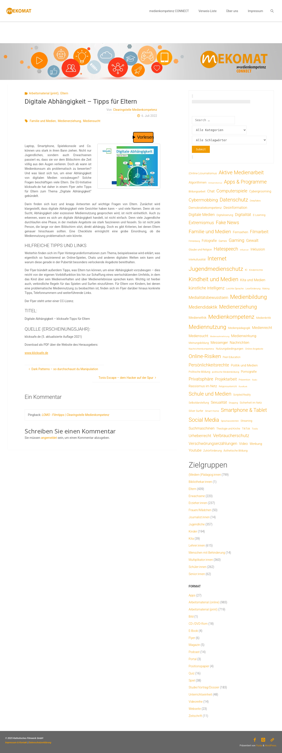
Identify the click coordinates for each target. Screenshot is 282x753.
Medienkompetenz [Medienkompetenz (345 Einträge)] (231, 317)
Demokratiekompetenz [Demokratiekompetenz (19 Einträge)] (205, 208)
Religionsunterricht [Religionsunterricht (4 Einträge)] (228, 386)
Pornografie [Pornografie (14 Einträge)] (249, 372)
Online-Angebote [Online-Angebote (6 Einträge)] (254, 348)
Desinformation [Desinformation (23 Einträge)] (235, 208)
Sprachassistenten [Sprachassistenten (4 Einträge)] (230, 421)
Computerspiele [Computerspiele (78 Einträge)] (232, 190)
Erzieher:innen (198, 503)
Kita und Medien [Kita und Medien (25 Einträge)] (252, 280)
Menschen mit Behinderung (207, 552)
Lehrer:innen (197, 545)
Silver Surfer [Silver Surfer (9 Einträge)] (196, 410)
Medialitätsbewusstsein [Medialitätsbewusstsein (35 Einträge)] (208, 297)
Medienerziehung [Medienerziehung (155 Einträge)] (238, 307)
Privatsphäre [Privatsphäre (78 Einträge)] (201, 379)
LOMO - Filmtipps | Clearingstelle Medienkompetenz (75, 415)
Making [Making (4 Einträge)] (265, 288)
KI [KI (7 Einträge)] (246, 269)
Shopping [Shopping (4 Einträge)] (233, 403)
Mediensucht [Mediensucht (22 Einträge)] (198, 336)
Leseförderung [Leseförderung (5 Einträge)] (252, 288)
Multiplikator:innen (201, 559)
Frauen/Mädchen (200, 510)
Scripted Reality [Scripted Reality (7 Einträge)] (242, 394)
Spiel (192, 680)
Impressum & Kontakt (16, 742)
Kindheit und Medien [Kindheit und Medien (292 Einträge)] (213, 279)
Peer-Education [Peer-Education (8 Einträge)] (232, 357)
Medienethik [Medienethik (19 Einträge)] (197, 318)
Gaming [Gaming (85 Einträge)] (236, 240)
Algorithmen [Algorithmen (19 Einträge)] (198, 182)
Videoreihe (196, 701)
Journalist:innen (199, 517)
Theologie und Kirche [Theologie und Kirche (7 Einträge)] (228, 428)
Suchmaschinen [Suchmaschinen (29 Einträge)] (202, 428)
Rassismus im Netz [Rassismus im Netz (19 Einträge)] (203, 386)
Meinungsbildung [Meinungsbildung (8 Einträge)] (199, 342)
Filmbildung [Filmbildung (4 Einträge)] (194, 241)
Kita (191, 538)
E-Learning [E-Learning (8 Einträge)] (259, 215)
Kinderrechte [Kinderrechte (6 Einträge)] (256, 269)
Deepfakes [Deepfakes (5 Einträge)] (255, 200)
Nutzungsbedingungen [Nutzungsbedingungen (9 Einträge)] (229, 348)
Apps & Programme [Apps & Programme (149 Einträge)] (245, 182)
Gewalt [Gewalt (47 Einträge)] (252, 240)
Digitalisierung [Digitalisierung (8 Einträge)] (225, 215)
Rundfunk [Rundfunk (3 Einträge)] (243, 386)
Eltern (64, 93)
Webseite (195, 708)
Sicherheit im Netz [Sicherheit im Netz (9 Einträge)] (251, 402)
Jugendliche (197, 524)
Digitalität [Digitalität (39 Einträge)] (243, 214)
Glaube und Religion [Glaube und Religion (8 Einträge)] (200, 249)
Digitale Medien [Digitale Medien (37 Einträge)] (202, 214)
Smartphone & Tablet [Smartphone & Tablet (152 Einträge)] (244, 410)
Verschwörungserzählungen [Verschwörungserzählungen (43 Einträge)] (213, 443)
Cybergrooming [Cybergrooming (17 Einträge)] (260, 191)
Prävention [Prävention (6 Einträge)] (244, 379)
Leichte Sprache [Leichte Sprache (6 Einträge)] (235, 288)
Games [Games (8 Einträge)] (222, 241)
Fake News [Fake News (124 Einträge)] (227, 222)
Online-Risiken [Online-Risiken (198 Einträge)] (205, 356)
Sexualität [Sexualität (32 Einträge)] (219, 402)
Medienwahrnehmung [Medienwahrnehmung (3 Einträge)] (219, 336)
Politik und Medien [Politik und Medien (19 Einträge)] (244, 365)
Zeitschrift (195, 716)
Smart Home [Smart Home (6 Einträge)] (212, 410)
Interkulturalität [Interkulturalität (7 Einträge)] (197, 259)
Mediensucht (91, 121)
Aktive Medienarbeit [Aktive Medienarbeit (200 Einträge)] (241, 173)
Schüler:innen (197, 567)
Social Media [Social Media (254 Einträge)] (204, 420)
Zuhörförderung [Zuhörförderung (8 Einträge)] (212, 450)
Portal (193, 659)
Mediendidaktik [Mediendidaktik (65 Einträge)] (203, 307)
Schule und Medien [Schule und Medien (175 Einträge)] (210, 394)
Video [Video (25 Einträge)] (243, 444)
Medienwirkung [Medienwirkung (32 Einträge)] (243, 336)
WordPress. (271, 745)
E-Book (193, 631)
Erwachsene (197, 496)
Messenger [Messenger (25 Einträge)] (219, 343)
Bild (191, 616)
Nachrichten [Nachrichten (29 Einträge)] (239, 342)
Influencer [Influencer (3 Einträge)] (244, 250)
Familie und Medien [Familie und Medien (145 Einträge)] (210, 232)
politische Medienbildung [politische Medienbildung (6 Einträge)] (225, 371)
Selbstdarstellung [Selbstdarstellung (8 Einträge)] (199, 402)
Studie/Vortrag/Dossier (204, 687)
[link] (272, 11)
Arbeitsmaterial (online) (204, 602)
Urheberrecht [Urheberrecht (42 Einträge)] (200, 435)
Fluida (258, 745)
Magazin (194, 645)
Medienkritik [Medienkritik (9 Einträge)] (263, 317)
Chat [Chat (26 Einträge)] (211, 191)
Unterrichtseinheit (200, 694)
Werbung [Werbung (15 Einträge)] (256, 444)
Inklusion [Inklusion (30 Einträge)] (257, 249)
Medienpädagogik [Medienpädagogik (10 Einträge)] (239, 328)
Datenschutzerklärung (40, 742)
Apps (192, 595)
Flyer (192, 638)
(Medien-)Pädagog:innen (205, 474)
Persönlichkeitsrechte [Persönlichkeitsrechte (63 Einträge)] (209, 365)
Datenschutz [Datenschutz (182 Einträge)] (234, 200)
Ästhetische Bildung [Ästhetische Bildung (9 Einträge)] (235, 450)
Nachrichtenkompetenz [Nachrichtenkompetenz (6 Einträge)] (201, 348)
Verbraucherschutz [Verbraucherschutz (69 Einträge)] (231, 435)
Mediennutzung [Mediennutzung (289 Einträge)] (207, 327)
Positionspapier (199, 666)
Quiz (191, 673)
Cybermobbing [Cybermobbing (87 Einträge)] (203, 200)
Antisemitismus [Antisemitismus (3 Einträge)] (215, 183)
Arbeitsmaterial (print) (44, 93)
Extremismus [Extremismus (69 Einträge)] (201, 222)
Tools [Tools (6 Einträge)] (255, 428)
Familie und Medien (43, 121)
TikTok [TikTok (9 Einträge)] (246, 428)
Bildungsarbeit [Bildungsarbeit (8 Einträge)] (197, 191)
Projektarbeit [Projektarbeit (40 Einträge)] (226, 379)
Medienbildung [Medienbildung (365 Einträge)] (248, 296)
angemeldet (49, 437)
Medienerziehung (69, 121)
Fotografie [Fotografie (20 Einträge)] (209, 241)
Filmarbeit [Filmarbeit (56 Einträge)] (259, 231)
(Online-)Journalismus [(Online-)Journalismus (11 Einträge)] (203, 173)
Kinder (193, 531)
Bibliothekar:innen (200, 482)
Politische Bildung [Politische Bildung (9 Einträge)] (199, 371)
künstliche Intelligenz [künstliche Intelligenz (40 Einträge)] (207, 288)
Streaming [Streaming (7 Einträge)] (246, 420)
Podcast (194, 652)
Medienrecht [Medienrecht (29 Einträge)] (262, 327)
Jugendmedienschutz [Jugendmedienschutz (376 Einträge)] (216, 268)
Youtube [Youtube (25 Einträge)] (195, 450)
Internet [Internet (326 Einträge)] (216, 258)
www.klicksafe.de (36, 353)
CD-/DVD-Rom (198, 623)
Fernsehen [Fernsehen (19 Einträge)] (240, 232)
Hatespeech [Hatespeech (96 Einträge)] (226, 249)
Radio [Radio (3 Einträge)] (254, 380)
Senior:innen (197, 574)
